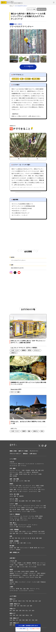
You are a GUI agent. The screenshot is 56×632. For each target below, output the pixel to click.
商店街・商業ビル (29, 534)
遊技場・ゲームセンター (27, 508)
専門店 (11, 572)
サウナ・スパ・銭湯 (41, 506)
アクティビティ (15, 79)
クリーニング (22, 527)
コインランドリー (22, 525)
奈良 (17, 616)
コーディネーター (14, 591)
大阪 (11, 616)
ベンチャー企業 (35, 582)
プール (11, 518)
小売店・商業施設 (14, 530)
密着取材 (21, 565)
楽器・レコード (19, 534)
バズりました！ (32, 574)
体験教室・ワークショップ (16, 574)
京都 (14, 616)
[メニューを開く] (53, 2)
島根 (23, 620)
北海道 (11, 606)
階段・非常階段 (13, 476)
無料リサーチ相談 (23, 451)
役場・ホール (13, 543)
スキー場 (12, 520)
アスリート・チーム (34, 589)
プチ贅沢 (25, 574)
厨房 (39, 492)
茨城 (33, 601)
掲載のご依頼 (13, 451)
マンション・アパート (15, 471)
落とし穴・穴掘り (36, 79)
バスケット (16, 518)
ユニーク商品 (17, 572)
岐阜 (17, 611)
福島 (31, 606)
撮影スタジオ (21, 464)
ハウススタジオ (13, 464)
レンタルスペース (39, 464)
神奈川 (19, 601)
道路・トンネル (27, 543)
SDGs (11, 584)
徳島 (36, 620)
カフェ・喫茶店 (35, 486)
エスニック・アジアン (22, 490)
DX (14, 584)
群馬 (30, 601)
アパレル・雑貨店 (14, 532)
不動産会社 (43, 582)
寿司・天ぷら (41, 490)
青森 (15, 606)
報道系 (11, 580)
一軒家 (23, 471)
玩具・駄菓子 (41, 532)
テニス (25, 518)
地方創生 (12, 582)
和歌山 (27, 616)
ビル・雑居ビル (27, 473)
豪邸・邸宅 (41, 471)
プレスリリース (34, 451)
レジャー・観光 (26, 512)
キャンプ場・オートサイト (16, 506)
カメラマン (31, 591)
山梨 (40, 601)
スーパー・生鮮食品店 (32, 532)
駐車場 (11, 548)
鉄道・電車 (16, 548)
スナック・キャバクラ (23, 488)
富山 (27, 611)
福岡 (11, 625)
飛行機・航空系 (33, 548)
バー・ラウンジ (13, 488)
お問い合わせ (33, 454)
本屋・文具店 (22, 532)
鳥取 (20, 620)
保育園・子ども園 (36, 501)
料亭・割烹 (18, 486)
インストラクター (23, 591)
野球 (21, 518)
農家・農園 (39, 538)
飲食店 (11, 484)
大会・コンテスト (14, 578)
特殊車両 (18, 550)
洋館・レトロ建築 (14, 475)
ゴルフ (29, 518)
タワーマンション (14, 473)
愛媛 (27, 620)
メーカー (29, 582)
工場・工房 (12, 481)
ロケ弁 (27, 578)
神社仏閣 (29, 527)
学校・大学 (28, 501)
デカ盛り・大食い (14, 565)
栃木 (36, 601)
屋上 (29, 475)
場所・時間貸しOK (14, 553)
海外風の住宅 (35, 473)
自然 (11, 537)
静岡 (14, 611)
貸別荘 (20, 473)
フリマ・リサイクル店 (39, 534)
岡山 (14, 620)
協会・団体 (26, 589)
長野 (20, 611)
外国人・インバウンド (20, 582)
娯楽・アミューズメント (15, 512)
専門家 (17, 589)
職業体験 (29, 563)
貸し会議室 (21, 501)
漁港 (18, 543)
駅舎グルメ (21, 578)
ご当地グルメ (25, 576)
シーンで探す (13, 459)
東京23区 (15, 601)
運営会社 (25, 454)
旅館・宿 (16, 496)
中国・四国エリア (14, 619)
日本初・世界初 (25, 572)
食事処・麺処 (13, 490)
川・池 (27, 538)
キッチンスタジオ (30, 464)
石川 (30, 611)
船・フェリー (41, 548)
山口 (17, 620)
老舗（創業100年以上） (15, 576)
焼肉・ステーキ (13, 492)
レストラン (12, 486)
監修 (18, 567)
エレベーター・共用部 (36, 475)
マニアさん (12, 589)
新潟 (23, 611)
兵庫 (20, 616)
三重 (31, 616)
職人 (21, 589)
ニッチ (34, 565)
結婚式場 (21, 496)
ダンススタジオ (13, 466)
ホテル (11, 496)
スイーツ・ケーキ (33, 490)
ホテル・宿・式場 (14, 495)
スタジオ (12, 462)
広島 (11, 620)
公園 (21, 543)
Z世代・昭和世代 (41, 574)
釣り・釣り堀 (13, 510)
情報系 (11, 570)
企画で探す (12, 558)
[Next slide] (37, 159)
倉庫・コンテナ (19, 481)
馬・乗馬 (17, 520)
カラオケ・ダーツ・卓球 (40, 508)
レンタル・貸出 (24, 567)
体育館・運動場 (38, 517)
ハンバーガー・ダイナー (35, 488)
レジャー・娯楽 (14, 504)
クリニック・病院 (14, 527)
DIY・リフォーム (41, 563)
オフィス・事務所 (14, 501)
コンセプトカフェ (33, 492)
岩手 (18, 606)
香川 (30, 620)
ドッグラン (33, 512)
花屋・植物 (12, 534)
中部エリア (12, 609)
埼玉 (24, 601)
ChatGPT (41, 576)
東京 (11, 601)
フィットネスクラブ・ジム (16, 517)
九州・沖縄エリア (14, 623)
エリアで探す (13, 597)
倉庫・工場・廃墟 (14, 479)
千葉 (27, 601)
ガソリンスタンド (24, 548)
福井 (33, 611)
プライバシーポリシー (15, 454)
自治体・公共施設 (14, 541)
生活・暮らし (13, 523)
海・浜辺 (12, 538)
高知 (33, 620)
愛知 (11, 611)
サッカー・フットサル (28, 517)
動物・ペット (13, 567)
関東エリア (12, 599)
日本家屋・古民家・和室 (31, 471)
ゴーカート (12, 550)
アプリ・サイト (28, 565)
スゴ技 (24, 563)
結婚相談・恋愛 (33, 572)
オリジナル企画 (32, 567)
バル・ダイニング (26, 486)
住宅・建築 (12, 469)
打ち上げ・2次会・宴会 (35, 578)
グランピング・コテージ (29, 506)
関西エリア (12, 614)
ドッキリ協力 (28, 79)
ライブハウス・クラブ (15, 508)
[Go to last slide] (19, 159)
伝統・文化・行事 (33, 576)
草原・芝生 (17, 538)
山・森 (21, 79)
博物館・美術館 (21, 510)
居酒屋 (42, 486)
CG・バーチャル (22, 466)
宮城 (21, 606)
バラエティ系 (13, 561)
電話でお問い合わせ (41, 9)
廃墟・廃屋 (27, 481)
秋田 (24, 606)
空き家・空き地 (23, 475)
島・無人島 (32, 538)
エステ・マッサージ (32, 525)
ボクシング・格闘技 (37, 518)
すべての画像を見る (28, 67)
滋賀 (23, 616)
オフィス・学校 (14, 499)
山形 (28, 606)
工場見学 (19, 563)
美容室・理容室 (13, 525)
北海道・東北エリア (15, 604)
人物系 (11, 587)
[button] (18, 59)
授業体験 (34, 563)
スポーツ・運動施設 (15, 515)
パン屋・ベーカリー (23, 492)
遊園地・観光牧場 (30, 510)
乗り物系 (12, 546)
